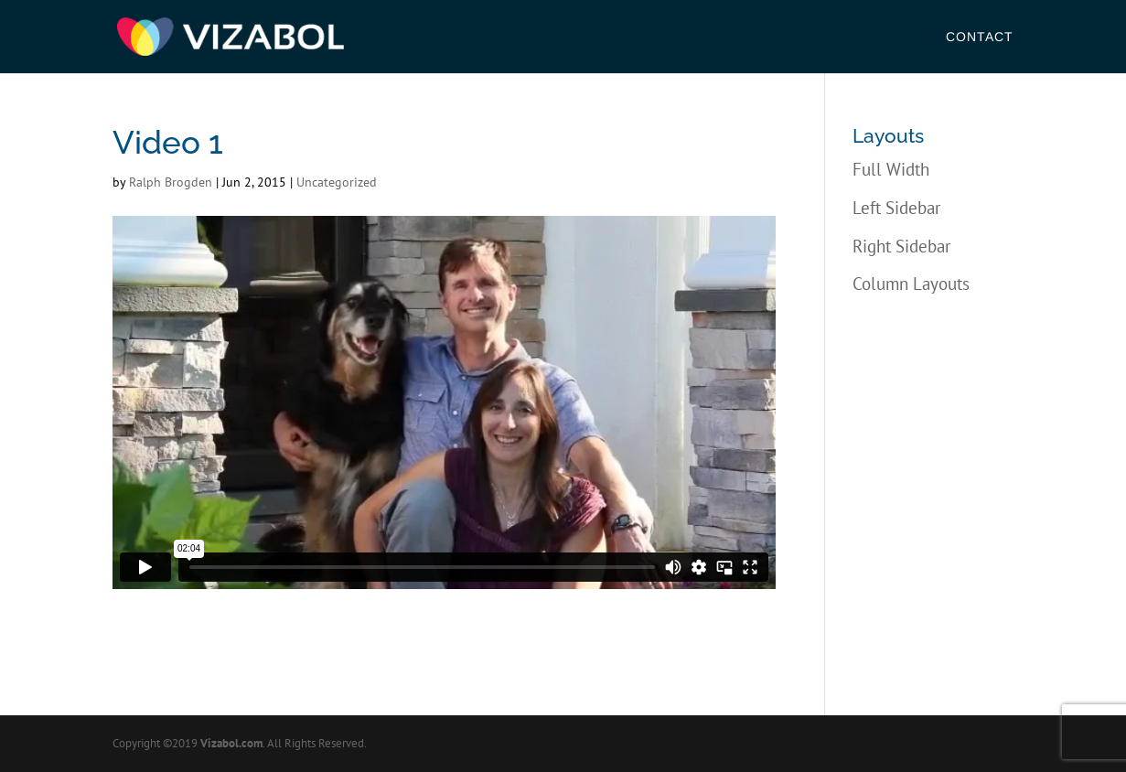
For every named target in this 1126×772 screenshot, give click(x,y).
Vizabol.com (231, 743)
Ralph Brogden (170, 182)
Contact (979, 37)
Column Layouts (911, 284)
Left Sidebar (896, 208)
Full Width (891, 169)
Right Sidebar (901, 246)
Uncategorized (336, 182)
